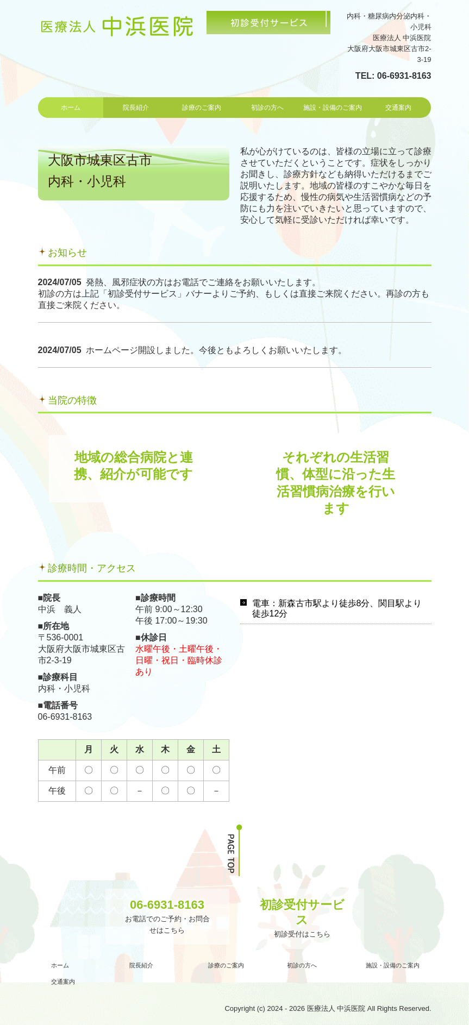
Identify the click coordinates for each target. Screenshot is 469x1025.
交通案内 (398, 107)
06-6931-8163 (404, 75)
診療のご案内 (201, 107)
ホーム (70, 107)
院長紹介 (136, 107)
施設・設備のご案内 (332, 107)
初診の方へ (267, 107)
